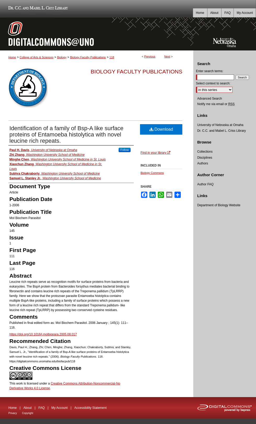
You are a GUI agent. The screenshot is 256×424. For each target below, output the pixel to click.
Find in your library (155, 152)
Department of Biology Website (218, 205)
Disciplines (204, 157)
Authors (202, 163)
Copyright (27, 413)
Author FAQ (205, 184)
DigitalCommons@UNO (96, 34)
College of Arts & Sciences (37, 57)
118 (111, 57)
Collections (205, 151)
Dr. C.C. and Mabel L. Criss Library (37, 9)
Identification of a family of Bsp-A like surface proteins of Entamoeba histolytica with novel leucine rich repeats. (66, 134)
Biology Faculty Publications (88, 57)
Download (161, 129)
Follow (124, 149)
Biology (61, 57)
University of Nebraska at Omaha (220, 125)
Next (167, 56)
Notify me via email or (216, 104)
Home (12, 57)
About (28, 408)
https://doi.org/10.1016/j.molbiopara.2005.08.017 (43, 334)
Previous (149, 56)
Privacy (12, 413)
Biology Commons (152, 172)
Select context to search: (213, 83)
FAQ (41, 408)
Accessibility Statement (90, 408)
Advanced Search (209, 98)
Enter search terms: (209, 71)
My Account (59, 408)
